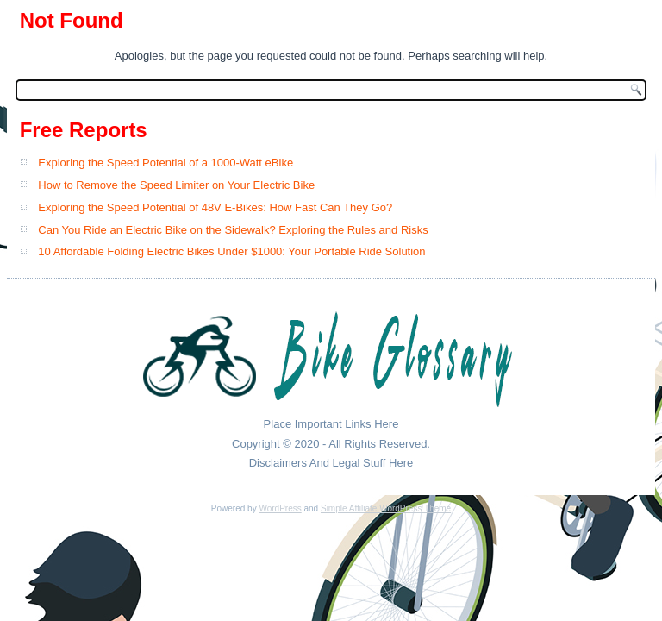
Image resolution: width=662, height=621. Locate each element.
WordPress (280, 508)
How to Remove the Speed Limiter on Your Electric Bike (176, 185)
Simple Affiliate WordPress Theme (386, 508)
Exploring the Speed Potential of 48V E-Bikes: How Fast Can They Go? (215, 207)
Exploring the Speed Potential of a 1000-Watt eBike (165, 162)
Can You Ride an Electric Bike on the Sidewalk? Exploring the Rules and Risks (233, 229)
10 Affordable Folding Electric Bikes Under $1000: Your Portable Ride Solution (231, 251)
